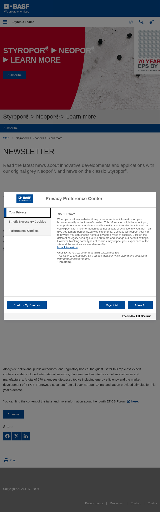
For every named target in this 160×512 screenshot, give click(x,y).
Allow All (140, 305)
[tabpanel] (105, 240)
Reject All (112, 305)
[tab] (27, 212)
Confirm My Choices (27, 305)
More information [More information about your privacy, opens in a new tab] (67, 247)
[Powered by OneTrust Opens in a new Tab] (138, 317)
